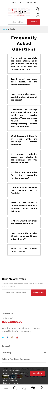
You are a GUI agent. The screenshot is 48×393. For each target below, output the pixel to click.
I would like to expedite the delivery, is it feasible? (24, 190)
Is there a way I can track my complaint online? (24, 222)
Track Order (31, 2)
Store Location (18, 2)
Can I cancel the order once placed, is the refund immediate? (24, 82)
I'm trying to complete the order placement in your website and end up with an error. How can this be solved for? (24, 64)
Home (5, 29)
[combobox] (17, 22)
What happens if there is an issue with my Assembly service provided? (24, 140)
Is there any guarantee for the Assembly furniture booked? (24, 175)
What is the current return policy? (24, 250)
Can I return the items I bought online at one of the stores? (24, 97)
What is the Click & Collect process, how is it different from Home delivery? (24, 206)
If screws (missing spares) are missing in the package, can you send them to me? (24, 158)
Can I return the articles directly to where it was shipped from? (24, 236)
